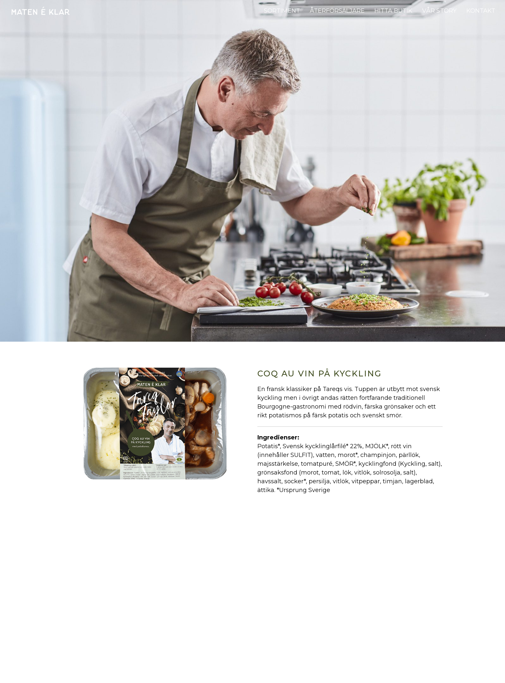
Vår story (439, 10)
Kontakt (480, 10)
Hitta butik (393, 10)
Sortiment (282, 10)
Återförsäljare (337, 10)
